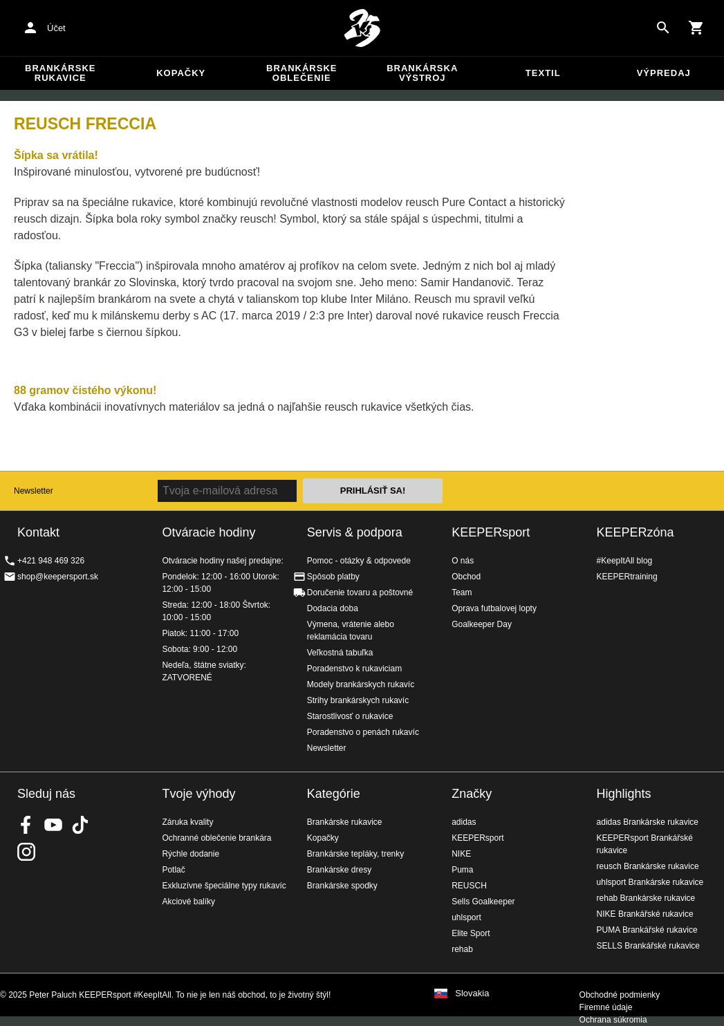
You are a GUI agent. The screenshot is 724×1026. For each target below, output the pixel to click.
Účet (56, 28)
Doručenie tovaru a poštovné (360, 592)
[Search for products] (663, 27)
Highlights (624, 794)
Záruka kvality (187, 822)
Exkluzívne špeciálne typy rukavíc (224, 885)
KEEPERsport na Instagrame (26, 852)
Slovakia (472, 993)
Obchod (466, 576)
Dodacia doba (332, 608)
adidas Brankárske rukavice (647, 822)
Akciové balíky (188, 901)
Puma (462, 870)
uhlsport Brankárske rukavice (650, 882)
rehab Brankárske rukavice (646, 898)
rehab (462, 949)
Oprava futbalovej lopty (494, 608)
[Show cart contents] (696, 27)
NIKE (461, 854)
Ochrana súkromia (613, 1020)
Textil (543, 73)
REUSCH (469, 885)
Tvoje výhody (198, 794)
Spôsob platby (333, 576)
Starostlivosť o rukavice (350, 716)
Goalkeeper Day (482, 624)
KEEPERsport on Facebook (26, 825)
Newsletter (33, 491)
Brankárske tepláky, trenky (356, 854)
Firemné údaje (606, 1007)
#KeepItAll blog (625, 561)
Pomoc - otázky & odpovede (359, 561)
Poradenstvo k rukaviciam (354, 668)
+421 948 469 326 (50, 561)
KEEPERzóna (635, 532)
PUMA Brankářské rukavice (647, 930)
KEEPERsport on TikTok (80, 825)
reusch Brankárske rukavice (648, 866)
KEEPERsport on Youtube (53, 825)
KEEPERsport (491, 532)
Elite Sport (471, 933)
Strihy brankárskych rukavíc (358, 700)
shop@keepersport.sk (57, 576)
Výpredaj (664, 73)
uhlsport (466, 917)
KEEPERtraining (627, 576)
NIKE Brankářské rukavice (645, 914)
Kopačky (180, 73)
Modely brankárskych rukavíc (360, 684)
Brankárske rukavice (60, 73)
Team (462, 592)
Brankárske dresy (339, 870)
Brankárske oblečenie (301, 73)
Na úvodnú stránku (362, 28)
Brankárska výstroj (422, 73)
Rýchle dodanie (190, 854)
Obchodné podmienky (619, 995)
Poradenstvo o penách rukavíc (363, 732)
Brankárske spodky (342, 885)
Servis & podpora (354, 532)
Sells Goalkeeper (483, 901)
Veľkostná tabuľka (340, 652)
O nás (463, 561)
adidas (464, 822)
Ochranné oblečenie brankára (216, 838)
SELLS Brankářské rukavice (648, 946)
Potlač (173, 870)
